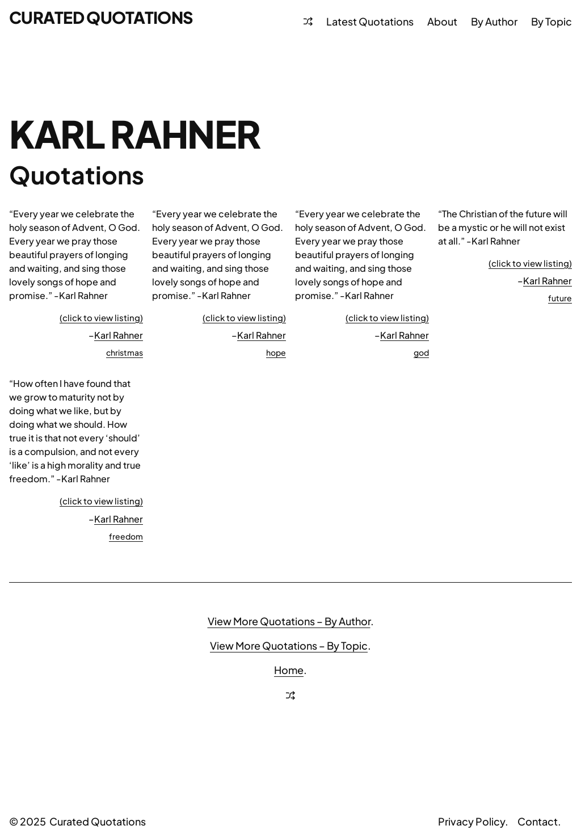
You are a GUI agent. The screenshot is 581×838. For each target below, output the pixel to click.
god (421, 352)
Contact (537, 821)
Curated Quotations (101, 17)
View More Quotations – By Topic (289, 645)
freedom (126, 536)
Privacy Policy (471, 821)
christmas (124, 352)
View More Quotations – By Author (289, 621)
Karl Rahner (118, 335)
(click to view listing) (101, 317)
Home (289, 669)
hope (276, 352)
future (560, 298)
